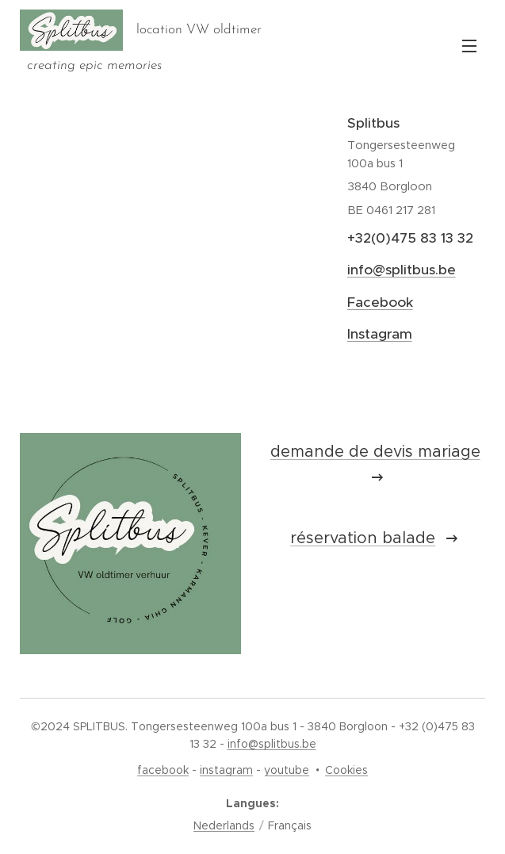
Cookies (346, 770)
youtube (286, 770)
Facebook (380, 302)
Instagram (379, 334)
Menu (469, 46)
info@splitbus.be (401, 269)
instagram (226, 770)
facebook (163, 770)
